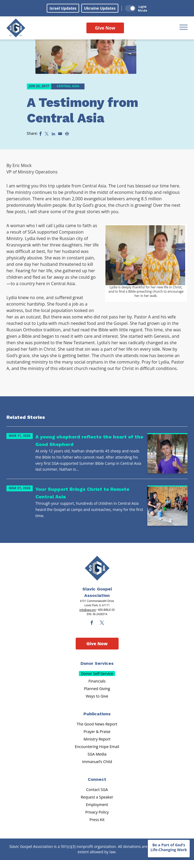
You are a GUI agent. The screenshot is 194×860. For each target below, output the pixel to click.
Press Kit (96, 819)
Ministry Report (96, 739)
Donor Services (97, 663)
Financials (97, 681)
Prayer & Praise (97, 731)
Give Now (105, 28)
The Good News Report (97, 724)
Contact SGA (97, 789)
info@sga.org (87, 610)
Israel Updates (62, 8)
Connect (97, 779)
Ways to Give (97, 696)
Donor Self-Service (97, 673)
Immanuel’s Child (97, 761)
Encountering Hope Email (97, 746)
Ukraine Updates (100, 8)
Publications (97, 713)
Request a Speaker (97, 797)
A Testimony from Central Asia (82, 110)
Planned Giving (97, 688)
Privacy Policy (97, 812)
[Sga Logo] (15, 28)
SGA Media (97, 754)
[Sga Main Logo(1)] (97, 568)
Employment (97, 804)
